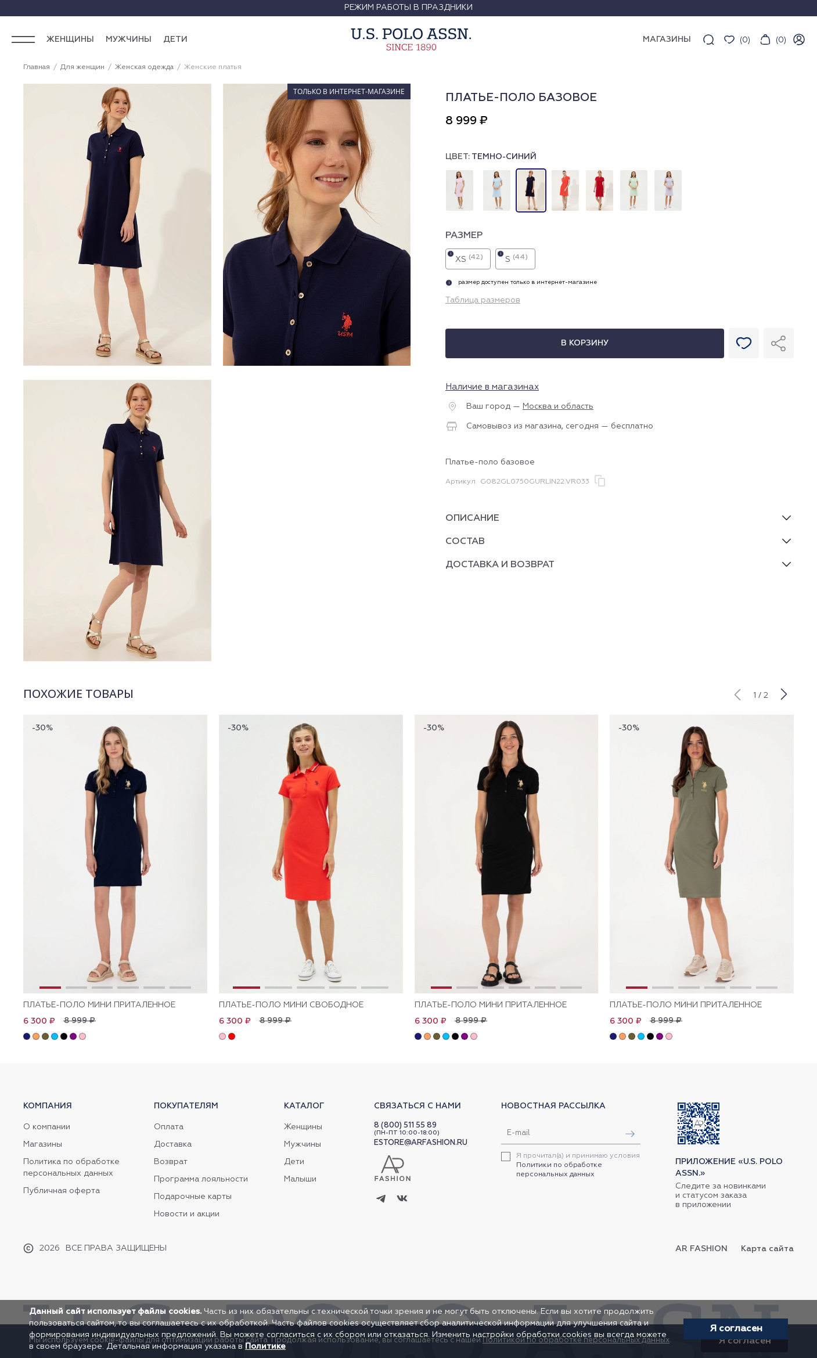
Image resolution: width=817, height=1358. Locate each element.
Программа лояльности (201, 1179)
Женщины (70, 39)
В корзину (585, 343)
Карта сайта (767, 1249)
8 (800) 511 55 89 (405, 1125)
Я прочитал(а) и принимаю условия (578, 1165)
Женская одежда (144, 67)
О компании (46, 1127)
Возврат (171, 1162)
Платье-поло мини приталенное (99, 1005)
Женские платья (213, 67)
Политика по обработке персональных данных (71, 1167)
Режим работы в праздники (408, 7)
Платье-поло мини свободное (291, 1005)
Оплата (168, 1127)
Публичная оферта (61, 1191)
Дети (175, 39)
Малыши (300, 1179)
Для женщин (82, 67)
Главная (36, 67)
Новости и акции (186, 1214)
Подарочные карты (193, 1197)
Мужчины (129, 39)
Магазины (42, 1144)
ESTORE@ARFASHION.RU (420, 1143)
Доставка (173, 1144)
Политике (265, 1346)
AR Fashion (701, 1249)
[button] (737, 693)
